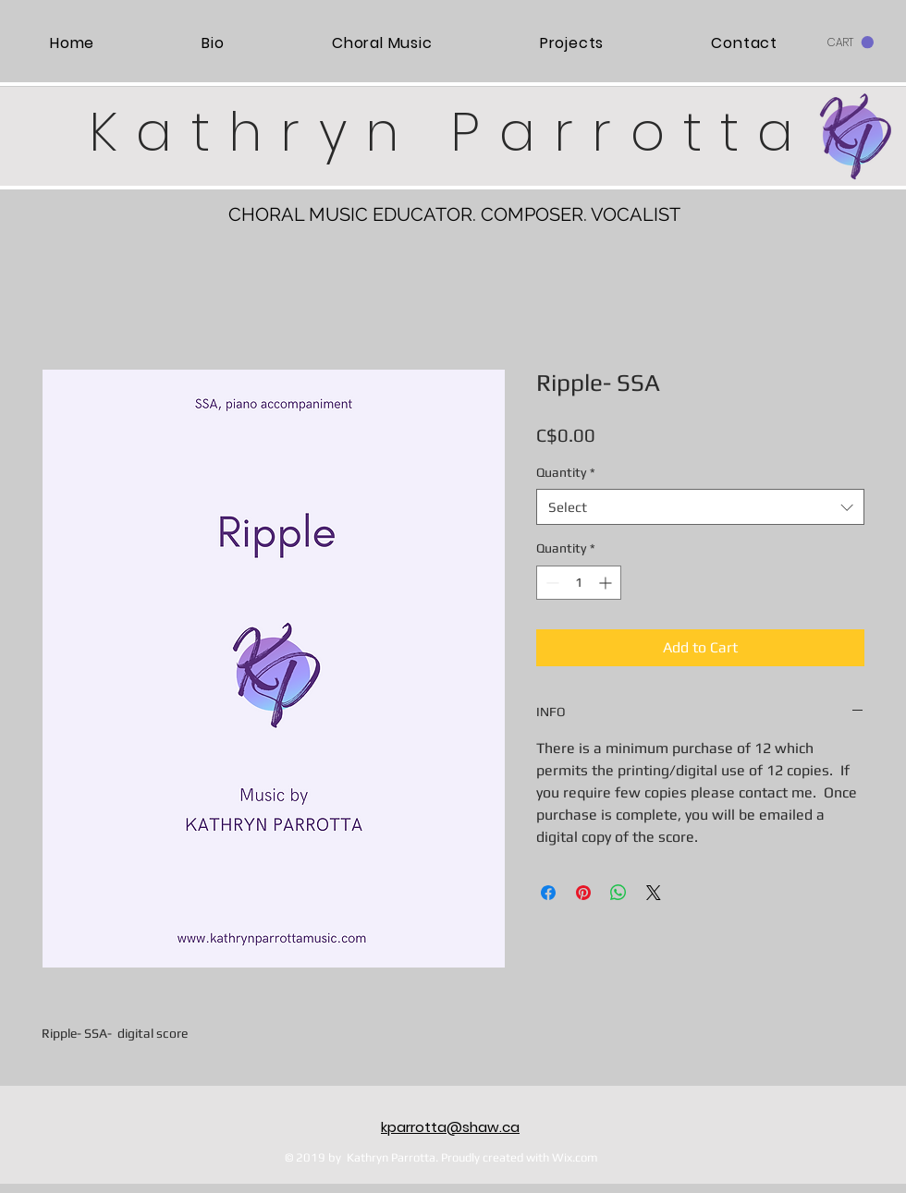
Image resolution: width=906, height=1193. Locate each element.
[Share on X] (654, 893)
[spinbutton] (578, 582)
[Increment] (606, 582)
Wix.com (575, 1157)
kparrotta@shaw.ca (450, 1127)
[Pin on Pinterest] (583, 893)
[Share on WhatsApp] (618, 893)
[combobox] (700, 507)
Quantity (565, 472)
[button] (850, 42)
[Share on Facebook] (548, 893)
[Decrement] (550, 582)
